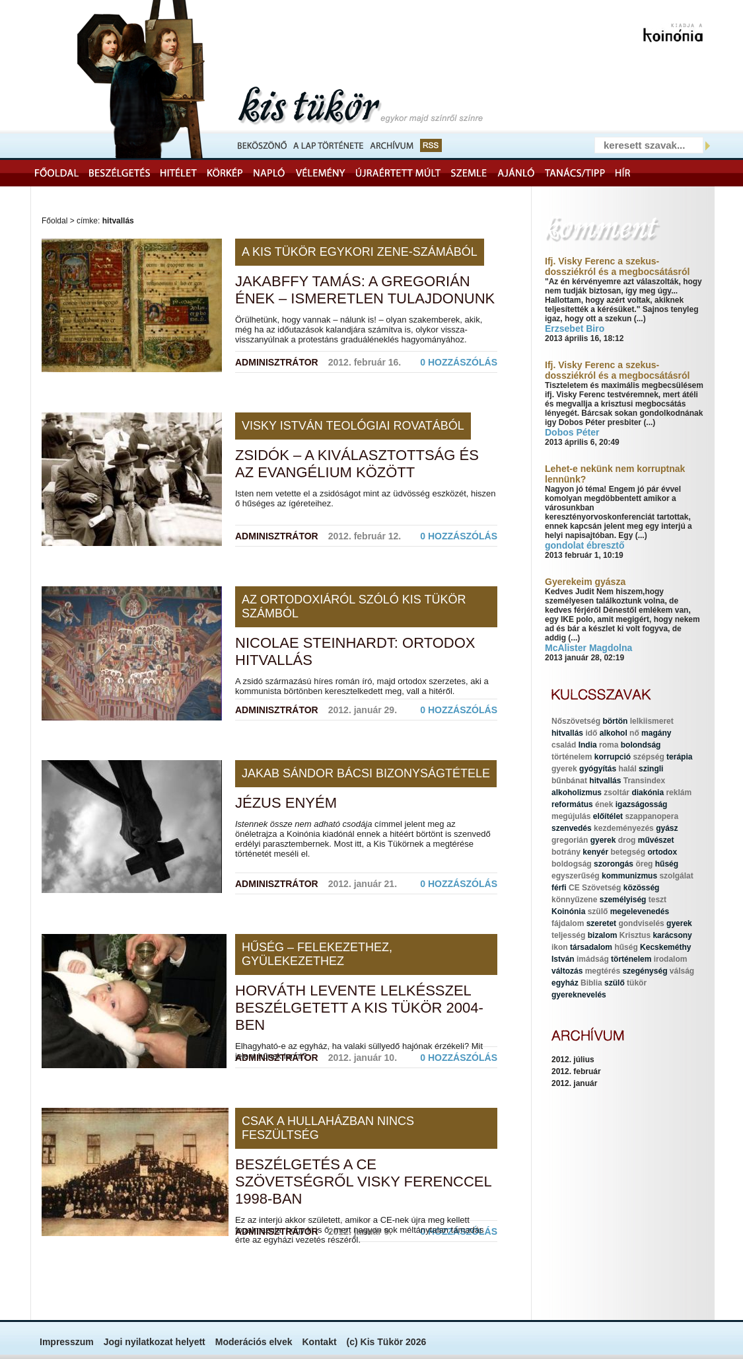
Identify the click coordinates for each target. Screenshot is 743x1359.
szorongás (613, 864)
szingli (651, 768)
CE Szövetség (595, 887)
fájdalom (567, 923)
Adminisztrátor (276, 362)
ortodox (662, 852)
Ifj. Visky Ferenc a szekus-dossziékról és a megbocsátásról (617, 266)
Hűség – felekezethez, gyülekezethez (317, 954)
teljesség (568, 935)
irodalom (671, 959)
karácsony (672, 935)
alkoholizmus (576, 792)
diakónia (647, 792)
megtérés (602, 971)
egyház (565, 983)
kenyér (595, 852)
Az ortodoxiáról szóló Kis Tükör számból (354, 606)
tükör (637, 983)
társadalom (591, 947)
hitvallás (567, 733)
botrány (566, 852)
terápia (679, 756)
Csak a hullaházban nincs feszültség (328, 1128)
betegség (627, 852)
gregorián (569, 840)
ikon (559, 947)
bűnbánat (569, 780)
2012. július (572, 1059)
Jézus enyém (286, 803)
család (563, 745)
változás (567, 971)
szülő (598, 911)
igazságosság (642, 804)
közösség (641, 887)
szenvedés (571, 828)
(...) (640, 318)
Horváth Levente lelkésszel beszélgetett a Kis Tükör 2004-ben (359, 1007)
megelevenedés (639, 911)
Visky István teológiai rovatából (353, 425)
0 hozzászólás (458, 362)
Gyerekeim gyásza (585, 581)
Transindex (644, 780)
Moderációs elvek (254, 1342)
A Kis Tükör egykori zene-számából (360, 251)
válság (682, 971)
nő (634, 733)
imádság (593, 959)
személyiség (623, 899)
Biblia (591, 983)
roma (608, 745)
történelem (571, 756)
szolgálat (676, 875)
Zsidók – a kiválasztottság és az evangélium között (357, 464)
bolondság (641, 745)
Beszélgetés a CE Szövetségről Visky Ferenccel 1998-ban (363, 1181)
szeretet (601, 923)
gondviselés (641, 923)
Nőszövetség (575, 721)
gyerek (564, 768)
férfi (559, 887)
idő (591, 733)
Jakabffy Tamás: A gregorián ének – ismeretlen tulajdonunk (365, 290)
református (572, 804)
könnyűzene (574, 899)
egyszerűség (575, 875)
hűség (666, 864)
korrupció (612, 756)
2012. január (574, 1083)
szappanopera (651, 816)
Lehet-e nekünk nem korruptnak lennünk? (615, 474)
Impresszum (67, 1342)
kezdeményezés (624, 828)
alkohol (613, 733)
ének (604, 804)
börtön (614, 721)
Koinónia (568, 911)
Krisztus (635, 935)
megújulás (570, 816)
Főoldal (54, 220)
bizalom (603, 935)
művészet (656, 840)
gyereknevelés (578, 994)
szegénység (644, 971)
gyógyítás (597, 768)
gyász (667, 828)
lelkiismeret (652, 721)
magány (656, 733)
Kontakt (319, 1342)
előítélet (608, 816)
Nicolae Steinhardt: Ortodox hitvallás (355, 651)
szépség (648, 756)
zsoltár (616, 792)
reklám (678, 792)
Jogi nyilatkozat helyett (154, 1342)
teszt (657, 899)
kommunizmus (629, 875)
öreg (644, 864)
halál (627, 768)
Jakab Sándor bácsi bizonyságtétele (366, 773)
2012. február (576, 1071)
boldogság (571, 864)
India (588, 745)
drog (627, 840)
